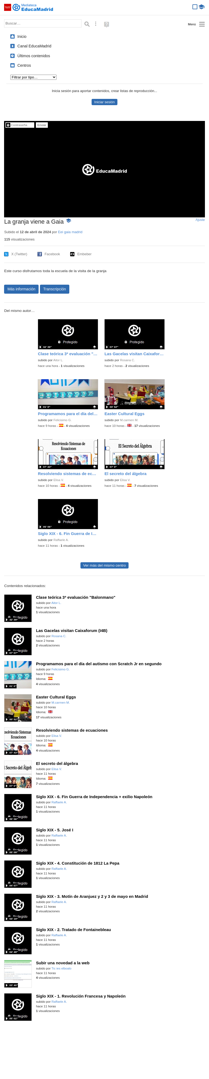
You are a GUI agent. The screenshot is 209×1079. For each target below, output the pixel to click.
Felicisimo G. (63, 420)
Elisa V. (59, 480)
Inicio (21, 36)
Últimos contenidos (33, 56)
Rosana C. (127, 360)
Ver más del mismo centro (104, 565)
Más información (21, 289)
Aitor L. (58, 360)
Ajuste (200, 220)
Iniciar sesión (104, 102)
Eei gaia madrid (70, 232)
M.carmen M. (129, 420)
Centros (24, 65)
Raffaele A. (61, 540)
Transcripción (54, 289)
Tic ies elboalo (61, 968)
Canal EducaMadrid (34, 46)
